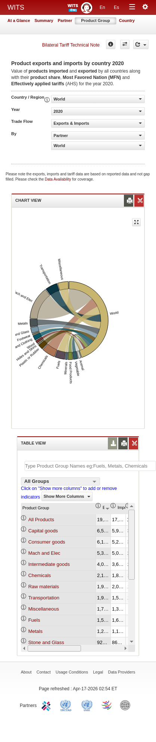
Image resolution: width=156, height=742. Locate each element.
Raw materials (43, 586)
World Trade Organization (107, 704)
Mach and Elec (44, 553)
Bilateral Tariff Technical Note (71, 45)
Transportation (43, 598)
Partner (65, 20)
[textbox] (90, 466)
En (102, 7)
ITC (47, 704)
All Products (41, 519)
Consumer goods (46, 542)
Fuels (34, 620)
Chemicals (39, 575)
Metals (35, 631)
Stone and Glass (46, 642)
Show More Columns (67, 496)
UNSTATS (86, 704)
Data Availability (58, 179)
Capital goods (43, 531)
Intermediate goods (49, 564)
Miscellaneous (43, 609)
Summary (44, 20)
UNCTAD (67, 704)
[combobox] (60, 481)
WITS (15, 7)
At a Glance (18, 20)
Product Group (95, 20)
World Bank (126, 704)
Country (127, 20)
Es (116, 7)
